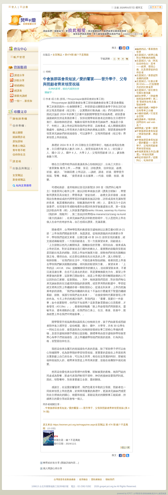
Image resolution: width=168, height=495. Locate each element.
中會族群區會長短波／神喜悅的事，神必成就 (147, 134)
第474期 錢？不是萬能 (76, 54)
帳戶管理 (19, 57)
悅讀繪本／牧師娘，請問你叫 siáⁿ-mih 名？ (147, 122)
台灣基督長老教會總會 (65, 479)
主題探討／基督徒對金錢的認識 (147, 77)
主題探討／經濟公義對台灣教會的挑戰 (147, 56)
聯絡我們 (110, 479)
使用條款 (83, 479)
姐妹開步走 (19, 136)
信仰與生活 (19, 154)
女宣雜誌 (18, 175)
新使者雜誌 (19, 179)
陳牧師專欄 (20, 118)
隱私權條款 (96, 479)
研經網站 (17, 85)
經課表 (16, 90)
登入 (14, 7)
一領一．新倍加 (21, 100)
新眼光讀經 (18, 95)
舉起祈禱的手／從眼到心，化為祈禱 (147, 159)
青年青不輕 (19, 150)
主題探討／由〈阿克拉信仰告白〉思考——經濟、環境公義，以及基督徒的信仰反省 (147, 66)
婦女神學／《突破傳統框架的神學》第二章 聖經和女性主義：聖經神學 (147, 100)
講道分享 (17, 75)
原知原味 (18, 141)
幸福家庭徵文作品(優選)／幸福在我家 (147, 153)
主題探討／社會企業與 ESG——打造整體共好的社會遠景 (147, 84)
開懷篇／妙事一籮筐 (147, 128)
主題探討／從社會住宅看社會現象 (147, 91)
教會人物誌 (19, 145)
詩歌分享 (17, 80)
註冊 (25, 7)
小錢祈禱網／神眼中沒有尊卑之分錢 (147, 109)
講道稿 (17, 161)
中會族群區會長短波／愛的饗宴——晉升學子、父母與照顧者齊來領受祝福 (147, 144)
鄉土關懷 (18, 132)
